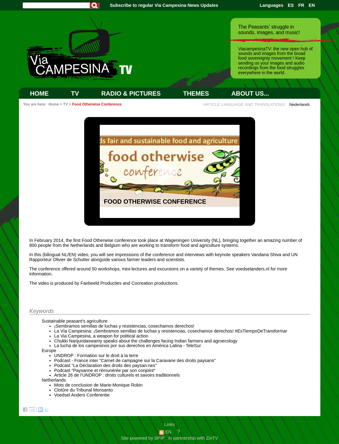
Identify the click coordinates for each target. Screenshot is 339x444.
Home (39, 93)
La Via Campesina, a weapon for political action (101, 335)
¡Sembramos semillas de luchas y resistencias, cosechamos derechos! (124, 326)
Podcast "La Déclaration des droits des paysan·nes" (105, 365)
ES (291, 5)
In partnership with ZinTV (193, 438)
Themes (196, 93)
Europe (49, 350)
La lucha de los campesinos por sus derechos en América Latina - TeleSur (127, 345)
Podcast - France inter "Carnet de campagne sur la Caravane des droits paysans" (135, 360)
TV (75, 93)
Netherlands (54, 380)
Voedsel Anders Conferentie (81, 394)
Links (169, 424)
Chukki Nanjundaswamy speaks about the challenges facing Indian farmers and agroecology (145, 340)
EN (312, 5)
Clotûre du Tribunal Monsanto (83, 389)
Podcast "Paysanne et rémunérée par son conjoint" (104, 370)
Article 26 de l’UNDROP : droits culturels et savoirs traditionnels (117, 375)
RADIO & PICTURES (131, 93)
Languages (271, 5)
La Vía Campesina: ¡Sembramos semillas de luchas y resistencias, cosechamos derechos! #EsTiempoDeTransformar (170, 330)
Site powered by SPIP (143, 438)
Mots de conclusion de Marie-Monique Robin (98, 385)
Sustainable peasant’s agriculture (75, 321)
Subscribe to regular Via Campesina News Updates (164, 5)
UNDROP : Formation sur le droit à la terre (96, 355)
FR (301, 5)
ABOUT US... (250, 93)
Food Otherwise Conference (96, 104)
